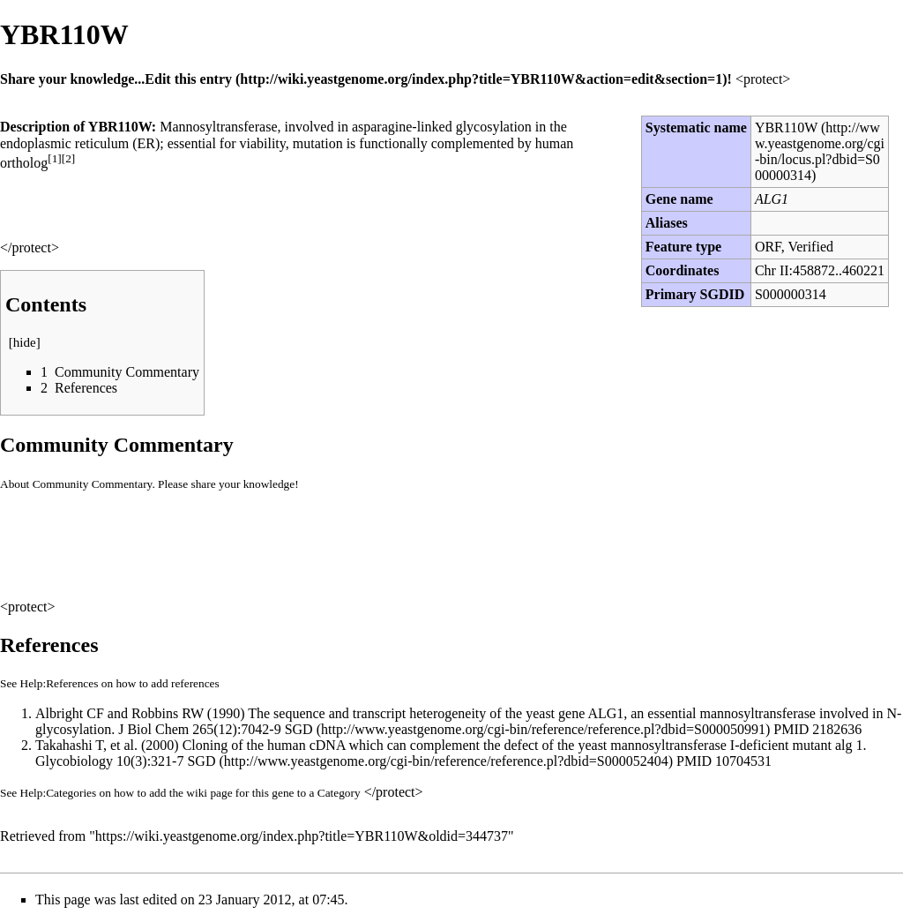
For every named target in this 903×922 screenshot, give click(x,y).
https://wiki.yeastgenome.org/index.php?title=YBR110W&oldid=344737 (301, 835)
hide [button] (24, 342)
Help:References (59, 683)
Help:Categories (58, 792)
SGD (299, 729)
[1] (55, 158)
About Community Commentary (76, 484)
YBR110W (786, 127)
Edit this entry (188, 78)
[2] (69, 158)
